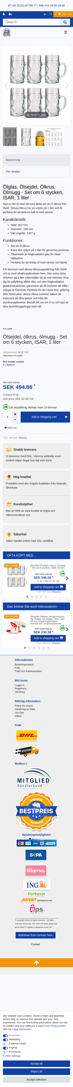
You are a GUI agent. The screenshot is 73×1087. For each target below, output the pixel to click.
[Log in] (4, 14)
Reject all (36, 1071)
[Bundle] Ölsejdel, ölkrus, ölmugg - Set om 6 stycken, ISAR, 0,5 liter (48, 566)
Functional (15, 1051)
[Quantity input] (7, 417)
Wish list (10, 428)
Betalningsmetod (24, 664)
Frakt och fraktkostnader (28, 671)
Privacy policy (58, 1025)
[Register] (10, 14)
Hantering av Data (25, 709)
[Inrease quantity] (15, 414)
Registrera (20, 688)
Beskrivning (13, 159)
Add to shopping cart (49, 417)
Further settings (11, 1055)
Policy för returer (24, 705)
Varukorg (20, 691)
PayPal (13, 1047)
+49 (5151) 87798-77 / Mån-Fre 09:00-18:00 (36, 5)
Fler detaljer (13, 171)
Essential (14, 1035)
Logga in (20, 685)
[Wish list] (50, 14)
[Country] (45, 14)
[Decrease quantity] (15, 420)
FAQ (17, 667)
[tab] (36, 160)
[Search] (65, 22)
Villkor (18, 716)
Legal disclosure (21, 1029)
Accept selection (37, 1079)
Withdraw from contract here (35, 935)
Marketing (14, 1039)
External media (17, 1043)
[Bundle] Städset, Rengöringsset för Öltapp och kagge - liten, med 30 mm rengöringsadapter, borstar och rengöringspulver (47, 620)
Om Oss (19, 712)
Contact (35, 944)
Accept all (36, 1063)
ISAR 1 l (11, 365)
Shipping (22, 438)
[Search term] (31, 22)
